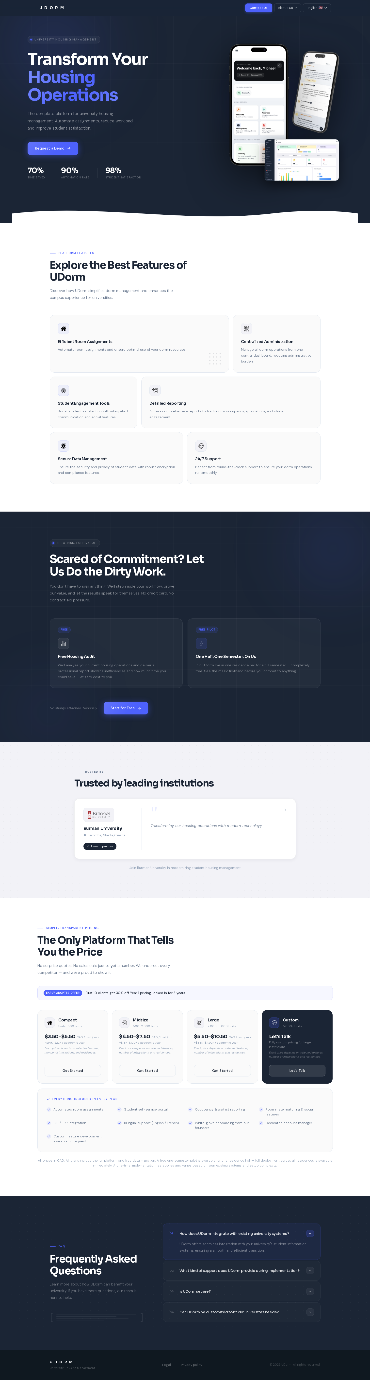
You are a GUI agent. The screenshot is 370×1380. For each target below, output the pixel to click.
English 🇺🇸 (317, 8)
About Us (287, 8)
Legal (166, 1365)
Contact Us (259, 8)
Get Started (73, 1070)
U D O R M (52, 7)
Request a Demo (53, 148)
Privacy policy (191, 1365)
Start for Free (126, 708)
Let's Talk (297, 1070)
